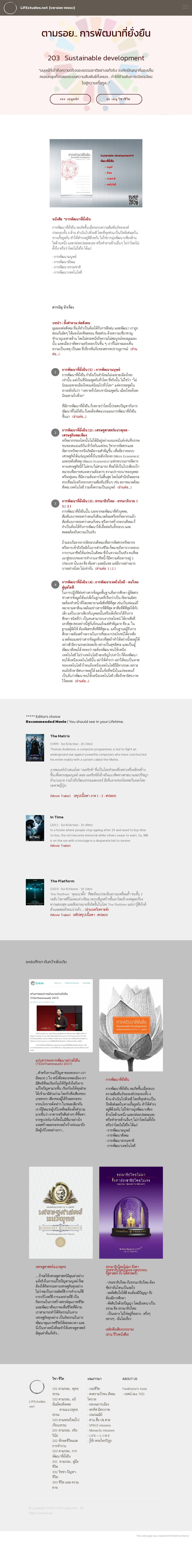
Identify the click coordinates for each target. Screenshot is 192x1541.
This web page (144, 1536)
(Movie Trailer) (60, 796)
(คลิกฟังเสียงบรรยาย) (120, 1329)
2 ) (114, 568)
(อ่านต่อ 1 (102, 568)
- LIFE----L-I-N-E (98, 1436)
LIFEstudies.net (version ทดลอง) (48, 8)
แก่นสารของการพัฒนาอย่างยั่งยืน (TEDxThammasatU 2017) (58, 1062)
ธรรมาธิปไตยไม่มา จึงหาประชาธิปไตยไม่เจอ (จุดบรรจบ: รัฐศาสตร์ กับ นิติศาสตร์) (126, 1270)
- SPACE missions (99, 1425)
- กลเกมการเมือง (98, 1404)
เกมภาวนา (94, 1379)
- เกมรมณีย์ (94, 1415)
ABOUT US (129, 1379)
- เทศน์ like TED (133, 1394)
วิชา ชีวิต (58, 1379)
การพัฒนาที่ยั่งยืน (117, 1080)
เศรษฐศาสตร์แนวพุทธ (51, 1267)
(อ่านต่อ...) (78, 417)
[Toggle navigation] (185, 7)
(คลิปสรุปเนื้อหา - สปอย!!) (90, 915)
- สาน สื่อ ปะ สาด (98, 1420)
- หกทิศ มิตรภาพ (98, 1410)
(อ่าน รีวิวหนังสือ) (117, 1334)
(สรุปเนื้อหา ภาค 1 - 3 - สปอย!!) (95, 796)
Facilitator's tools (134, 1389)
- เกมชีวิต (93, 1389)
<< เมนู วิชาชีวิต (120, 99)
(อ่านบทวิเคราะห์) (97, 909)
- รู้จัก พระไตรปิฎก (99, 1441)
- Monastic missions (101, 1430)
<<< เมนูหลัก (69, 99)
